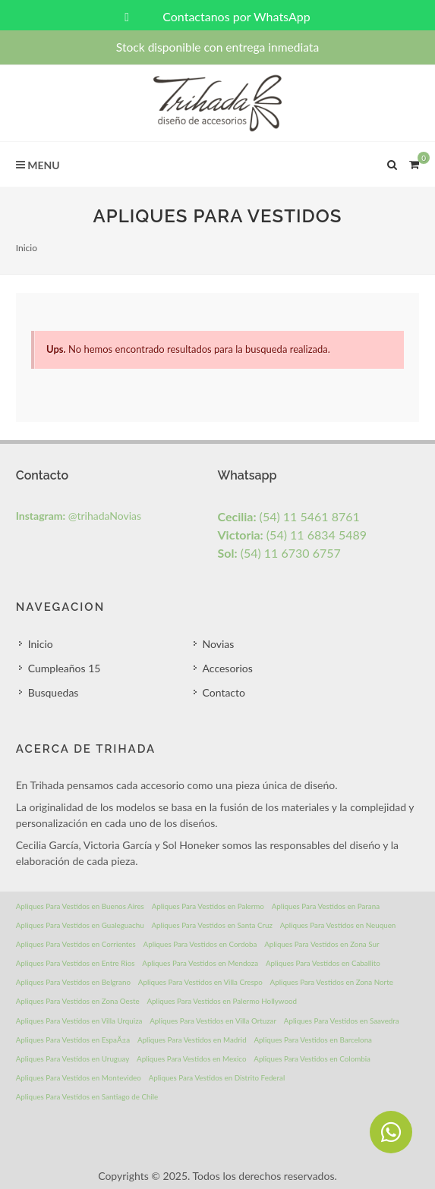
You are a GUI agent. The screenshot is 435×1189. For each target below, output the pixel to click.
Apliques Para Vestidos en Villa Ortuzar (213, 1020)
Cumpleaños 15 (64, 668)
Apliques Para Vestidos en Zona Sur (321, 943)
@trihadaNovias (78, 515)
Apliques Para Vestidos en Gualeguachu (80, 924)
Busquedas (53, 692)
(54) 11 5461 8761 (289, 516)
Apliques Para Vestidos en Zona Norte (331, 981)
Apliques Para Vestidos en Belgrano (73, 981)
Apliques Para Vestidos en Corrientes (76, 943)
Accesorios (228, 668)
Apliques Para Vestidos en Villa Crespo (200, 981)
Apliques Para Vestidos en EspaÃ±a (73, 1039)
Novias (219, 643)
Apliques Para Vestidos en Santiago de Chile (87, 1096)
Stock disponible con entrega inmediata (217, 47)
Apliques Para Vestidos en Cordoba (200, 943)
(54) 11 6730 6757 (279, 553)
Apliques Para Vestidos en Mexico (191, 1058)
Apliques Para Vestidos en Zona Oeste (78, 1000)
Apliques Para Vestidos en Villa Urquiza (79, 1020)
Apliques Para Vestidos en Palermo (208, 906)
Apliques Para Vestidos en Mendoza (200, 962)
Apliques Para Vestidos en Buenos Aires (80, 906)
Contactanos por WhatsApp (217, 16)
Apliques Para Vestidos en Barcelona (313, 1039)
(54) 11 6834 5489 (292, 534)
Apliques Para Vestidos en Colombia (312, 1058)
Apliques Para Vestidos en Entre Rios (75, 962)
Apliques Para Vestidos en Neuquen (338, 924)
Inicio (26, 247)
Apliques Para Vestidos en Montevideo (78, 1077)
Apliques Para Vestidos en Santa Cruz (212, 924)
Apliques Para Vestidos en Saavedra (341, 1020)
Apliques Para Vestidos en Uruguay (72, 1058)
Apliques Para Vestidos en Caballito (323, 962)
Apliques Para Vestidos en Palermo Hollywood (222, 1000)
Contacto (224, 692)
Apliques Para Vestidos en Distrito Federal (217, 1077)
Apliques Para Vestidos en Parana (326, 906)
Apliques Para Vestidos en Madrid (192, 1039)
